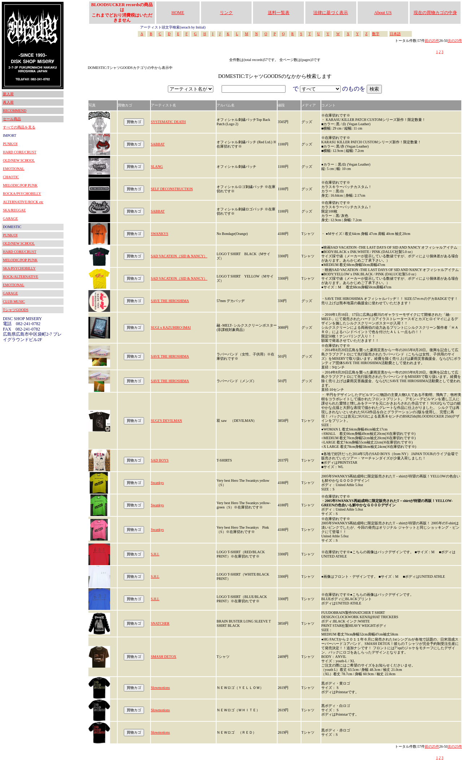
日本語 (395, 34)
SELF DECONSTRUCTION (172, 189)
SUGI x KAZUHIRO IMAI (171, 327)
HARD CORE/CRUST (19, 152)
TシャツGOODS (16, 310)
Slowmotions (160, 688)
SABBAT (158, 144)
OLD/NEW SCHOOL (19, 160)
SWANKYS (159, 234)
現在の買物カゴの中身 (435, 12)
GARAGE (10, 218)
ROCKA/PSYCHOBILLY (22, 194)
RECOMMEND (14, 111)
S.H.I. (155, 554)
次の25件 (455, 41)
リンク (226, 12)
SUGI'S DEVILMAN (166, 421)
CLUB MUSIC (14, 301)
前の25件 (432, 41)
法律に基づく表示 (330, 12)
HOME (177, 12)
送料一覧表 (278, 12)
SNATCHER (160, 623)
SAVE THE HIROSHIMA (170, 301)
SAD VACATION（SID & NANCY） (179, 256)
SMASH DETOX (163, 657)
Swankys (157, 483)
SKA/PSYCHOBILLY (19, 268)
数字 (375, 34)
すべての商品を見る (19, 127)
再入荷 (8, 102)
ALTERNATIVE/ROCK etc (23, 202)
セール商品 (12, 119)
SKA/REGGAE (14, 210)
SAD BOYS (160, 460)
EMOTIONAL (13, 169)
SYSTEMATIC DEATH (168, 122)
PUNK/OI (10, 144)
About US (383, 12)
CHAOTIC (11, 177)
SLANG (157, 167)
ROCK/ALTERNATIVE (20, 277)
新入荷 (8, 94)
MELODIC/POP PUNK (20, 185)
